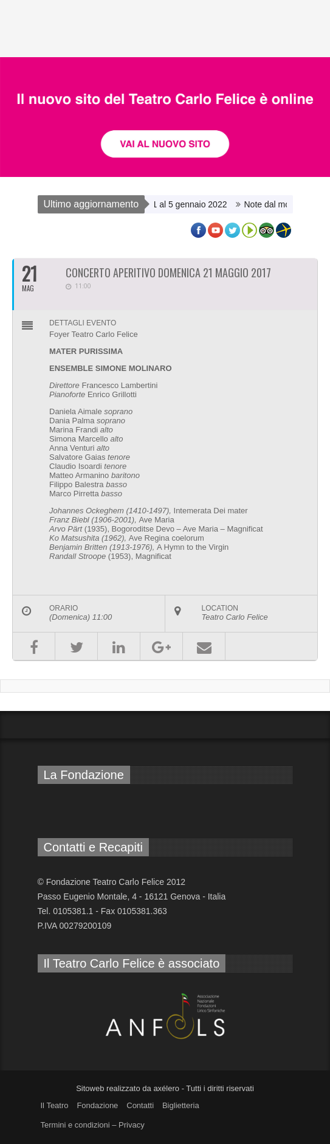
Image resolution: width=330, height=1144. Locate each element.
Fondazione (97, 1105)
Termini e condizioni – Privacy (93, 1124)
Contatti (140, 1105)
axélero (166, 1088)
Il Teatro (55, 1105)
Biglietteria (180, 1105)
